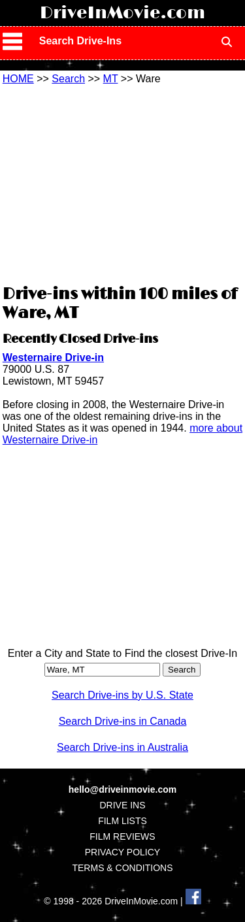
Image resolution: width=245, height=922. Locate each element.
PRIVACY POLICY (122, 852)
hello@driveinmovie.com (122, 789)
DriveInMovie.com (122, 13)
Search (68, 78)
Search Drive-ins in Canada (123, 721)
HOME (18, 78)
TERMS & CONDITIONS (122, 868)
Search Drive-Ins (80, 40)
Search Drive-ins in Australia (122, 747)
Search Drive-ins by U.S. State (122, 695)
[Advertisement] (123, 182)
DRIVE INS (122, 805)
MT (110, 78)
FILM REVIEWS (122, 836)
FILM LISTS (122, 821)
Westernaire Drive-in (53, 357)
